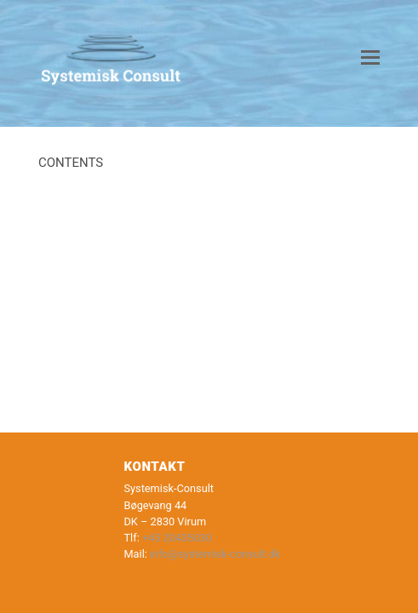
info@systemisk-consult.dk (215, 553)
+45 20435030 (177, 537)
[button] (370, 58)
